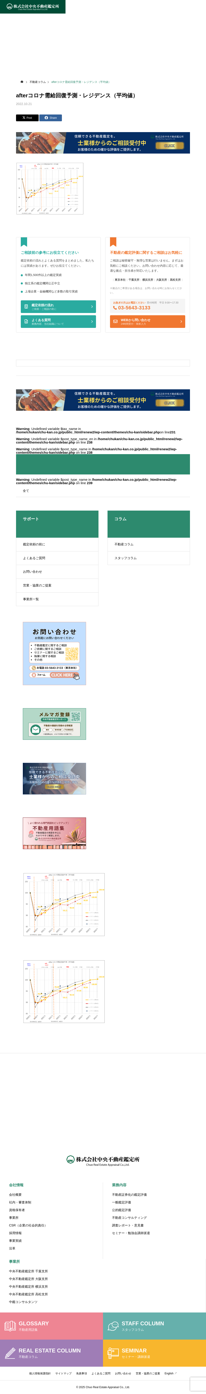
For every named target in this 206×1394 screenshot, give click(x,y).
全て (26, 491)
